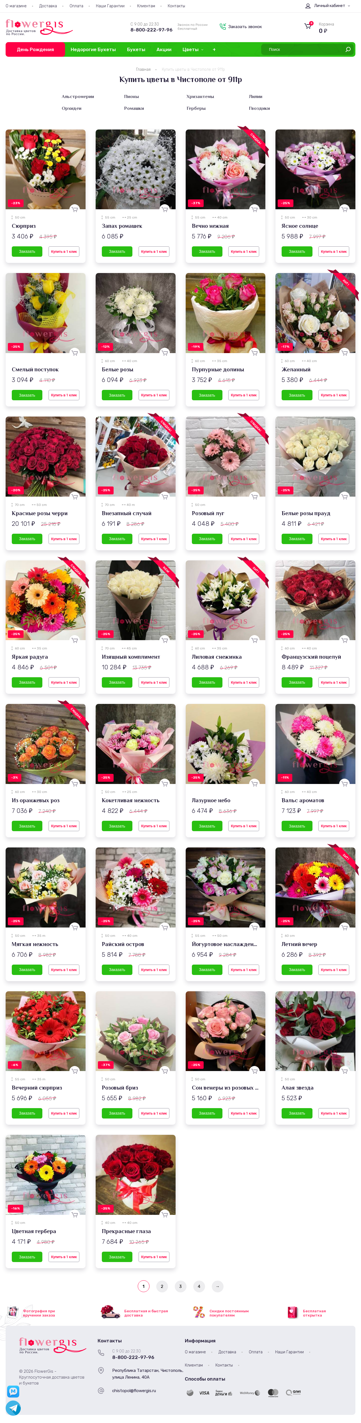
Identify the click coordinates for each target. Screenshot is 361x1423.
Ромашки (134, 108)
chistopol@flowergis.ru (134, 1390)
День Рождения (35, 49)
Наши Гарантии (110, 6)
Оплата (76, 6)
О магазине (16, 6)
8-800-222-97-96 (151, 30)
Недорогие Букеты (93, 49)
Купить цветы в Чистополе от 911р (193, 69)
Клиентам (146, 6)
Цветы (191, 49)
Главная (143, 69)
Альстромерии (78, 96)
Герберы (196, 108)
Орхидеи (71, 108)
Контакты (176, 6)
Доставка (48, 6)
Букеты (136, 49)
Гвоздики (259, 108)
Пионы (131, 96)
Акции (164, 49)
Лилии (255, 96)
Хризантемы (200, 96)
